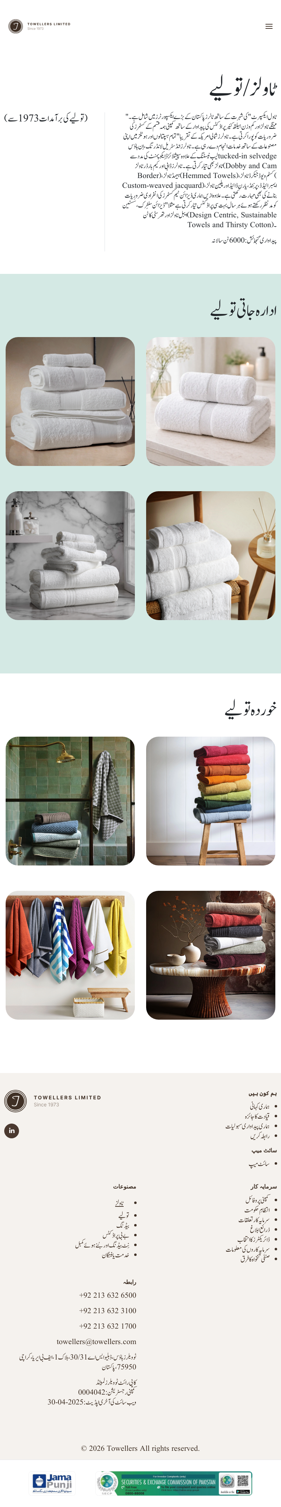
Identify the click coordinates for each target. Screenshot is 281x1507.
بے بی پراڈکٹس (115, 1235)
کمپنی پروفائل (257, 1200)
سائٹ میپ (259, 1164)
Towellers (122, 1448)
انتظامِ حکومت (257, 1210)
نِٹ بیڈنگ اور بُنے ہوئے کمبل (102, 1245)
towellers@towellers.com (96, 1342)
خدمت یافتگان (115, 1255)
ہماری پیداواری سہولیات (247, 1126)
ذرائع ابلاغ (260, 1230)
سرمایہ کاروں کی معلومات (248, 1249)
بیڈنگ (122, 1225)
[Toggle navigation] (269, 26)
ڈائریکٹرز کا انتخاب (253, 1240)
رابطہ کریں (260, 1136)
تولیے (123, 1216)
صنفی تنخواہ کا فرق (255, 1259)
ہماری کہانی (260, 1106)
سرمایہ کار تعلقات (254, 1220)
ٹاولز (119, 1203)
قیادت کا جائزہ (257, 1116)
